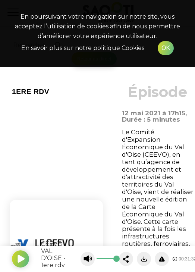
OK (165, 48)
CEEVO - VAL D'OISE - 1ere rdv (53, 254)
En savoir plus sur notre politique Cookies (82, 47)
